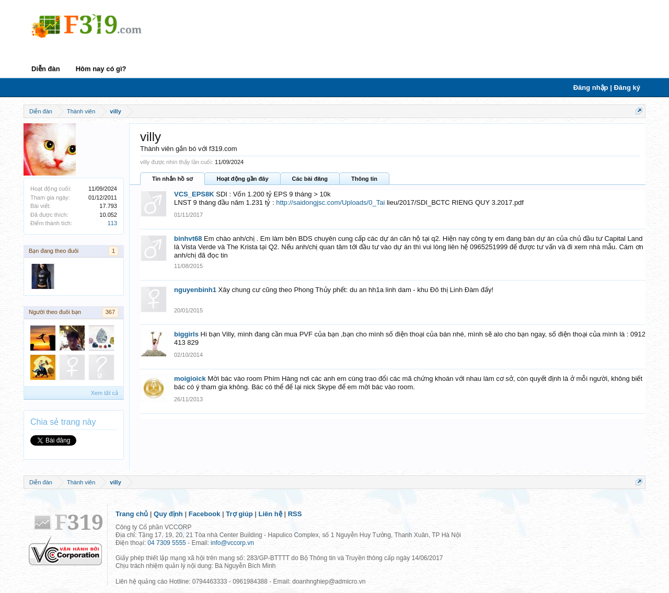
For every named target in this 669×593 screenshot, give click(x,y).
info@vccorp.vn (232, 543)
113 (112, 223)
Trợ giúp (239, 514)
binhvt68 (188, 238)
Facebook (205, 514)
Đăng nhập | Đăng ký (606, 87)
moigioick (190, 378)
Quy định (168, 514)
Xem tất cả (104, 393)
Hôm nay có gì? (101, 69)
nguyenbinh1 (195, 290)
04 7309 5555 (166, 543)
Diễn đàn (45, 69)
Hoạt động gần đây (242, 179)
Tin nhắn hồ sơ (172, 179)
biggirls (186, 334)
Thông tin (364, 179)
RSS (295, 514)
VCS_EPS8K (194, 194)
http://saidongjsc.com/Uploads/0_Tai (330, 202)
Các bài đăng (310, 179)
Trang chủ (132, 514)
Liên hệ (270, 514)
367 (110, 312)
